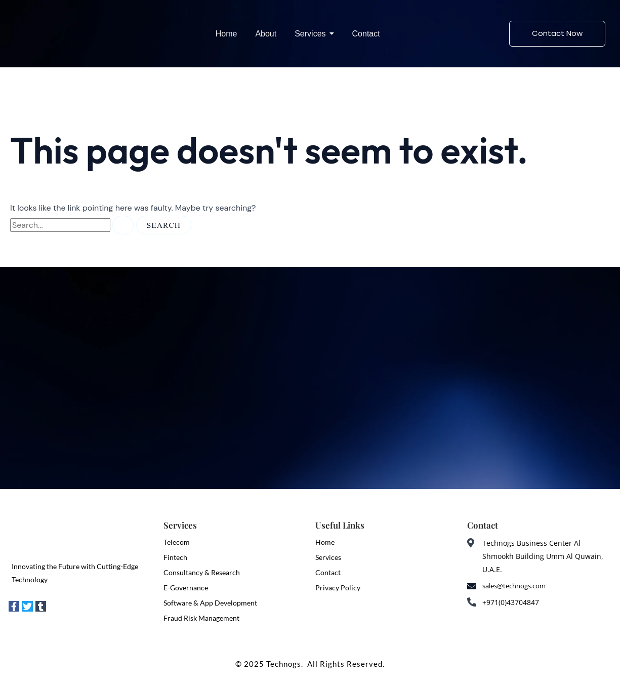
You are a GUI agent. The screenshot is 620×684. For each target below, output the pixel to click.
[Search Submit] (123, 225)
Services (328, 557)
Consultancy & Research (201, 572)
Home (325, 542)
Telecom (176, 542)
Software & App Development (210, 602)
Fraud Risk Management (201, 618)
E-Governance (185, 587)
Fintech (175, 557)
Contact (328, 572)
